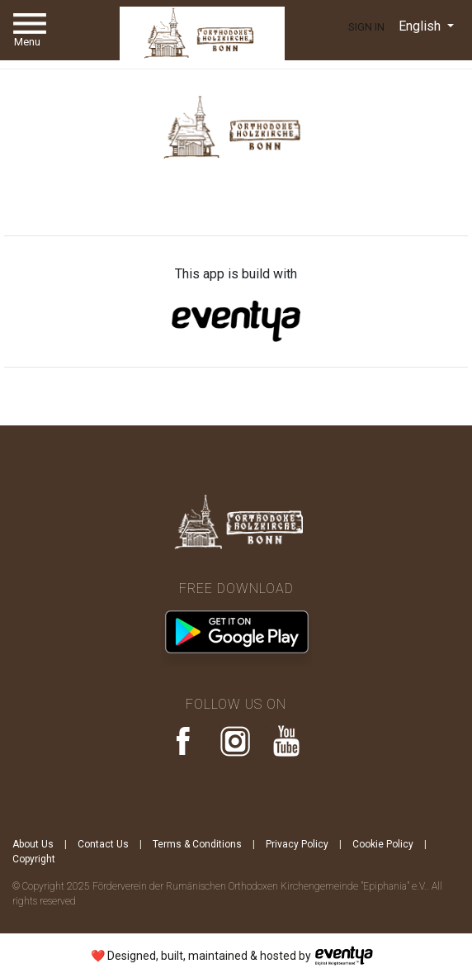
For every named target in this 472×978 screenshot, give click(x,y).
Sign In (366, 27)
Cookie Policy (382, 844)
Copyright (33, 859)
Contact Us (103, 844)
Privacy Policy (297, 844)
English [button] (421, 26)
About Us (33, 844)
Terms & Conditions (197, 844)
